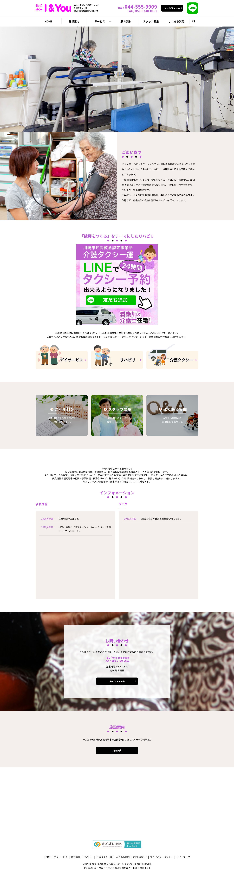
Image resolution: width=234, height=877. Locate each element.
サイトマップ (183, 857)
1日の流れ (125, 21)
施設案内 (74, 21)
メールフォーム (172, 8)
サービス (100, 21)
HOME (48, 21)
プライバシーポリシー (161, 857)
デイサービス (61, 857)
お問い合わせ (140, 857)
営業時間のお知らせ (68, 518)
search (197, 21)
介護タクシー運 (104, 857)
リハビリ (88, 857)
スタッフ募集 (151, 21)
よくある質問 (176, 21)
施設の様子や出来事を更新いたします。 (161, 518)
